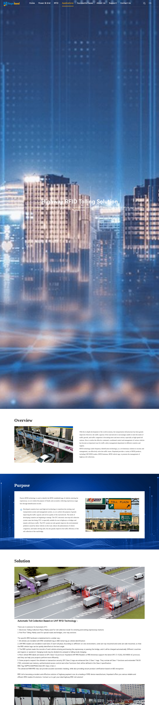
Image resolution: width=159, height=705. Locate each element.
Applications (68, 3)
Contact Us (125, 3)
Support (113, 3)
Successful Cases (85, 3)
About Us (101, 3)
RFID (56, 3)
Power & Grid (44, 3)
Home (32, 3)
